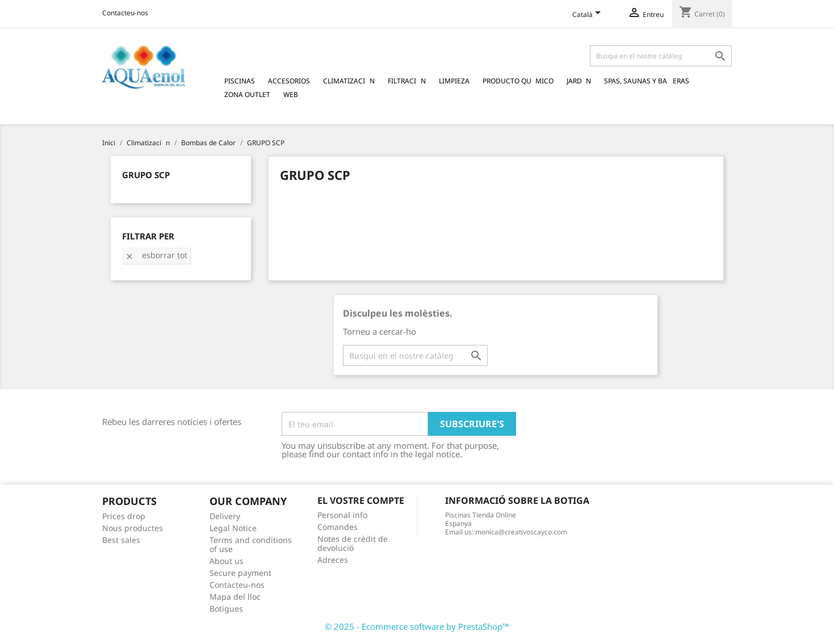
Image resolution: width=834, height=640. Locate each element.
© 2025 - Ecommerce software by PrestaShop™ (417, 626)
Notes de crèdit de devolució (352, 543)
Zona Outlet (247, 94)
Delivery (224, 516)
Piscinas (239, 81)
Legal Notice (233, 528)
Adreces (332, 559)
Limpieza (454, 81)
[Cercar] (661, 55)
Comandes (337, 526)
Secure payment (240, 572)
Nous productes (132, 528)
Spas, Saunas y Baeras (646, 81)
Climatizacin (349, 81)
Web (290, 94)
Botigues (226, 608)
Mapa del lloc (235, 596)
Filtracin (407, 81)
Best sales (121, 539)
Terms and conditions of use (250, 544)
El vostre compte (360, 500)
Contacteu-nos (125, 13)
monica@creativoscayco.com (521, 532)
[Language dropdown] (588, 15)
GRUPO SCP (146, 174)
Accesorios (289, 81)
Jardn (579, 81)
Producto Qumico (518, 81)
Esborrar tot (156, 255)
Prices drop (123, 516)
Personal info (342, 515)
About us (226, 560)
